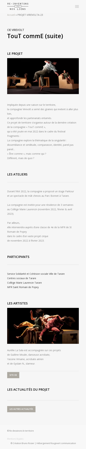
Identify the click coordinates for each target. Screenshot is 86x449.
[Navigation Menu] (77, 6)
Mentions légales (15, 438)
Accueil (11, 14)
